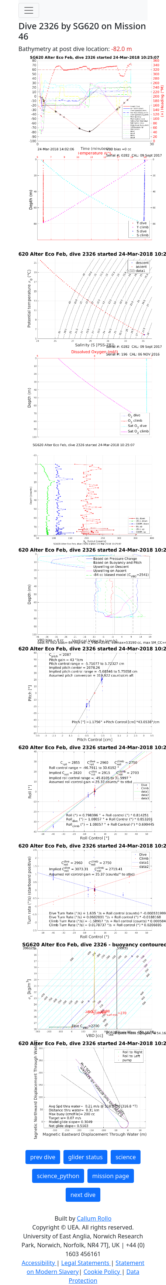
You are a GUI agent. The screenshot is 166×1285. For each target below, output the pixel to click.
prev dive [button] (42, 1157)
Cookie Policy (102, 1272)
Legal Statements (86, 1263)
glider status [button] (85, 1157)
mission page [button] (110, 1176)
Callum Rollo (94, 1218)
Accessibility (39, 1263)
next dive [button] (83, 1195)
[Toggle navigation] (28, 10)
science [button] (125, 1157)
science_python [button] (58, 1176)
